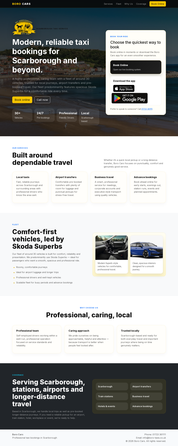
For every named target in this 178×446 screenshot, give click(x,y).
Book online (22, 99)
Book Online (157, 3)
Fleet (118, 3)
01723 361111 (146, 109)
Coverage (141, 3)
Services (108, 3)
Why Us (128, 3)
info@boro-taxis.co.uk (154, 437)
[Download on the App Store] (135, 88)
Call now (42, 99)
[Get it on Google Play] (135, 98)
